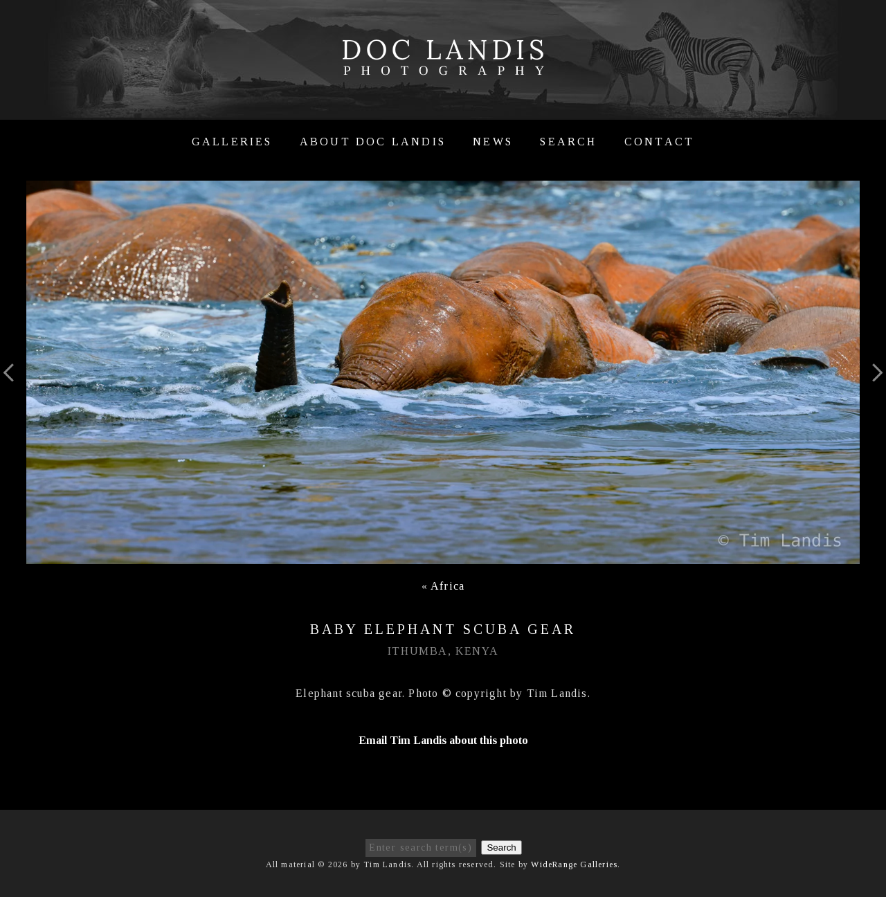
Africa (447, 586)
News (493, 141)
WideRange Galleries (574, 864)
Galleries (232, 141)
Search (568, 141)
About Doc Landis (373, 141)
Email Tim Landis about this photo (443, 740)
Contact (659, 141)
